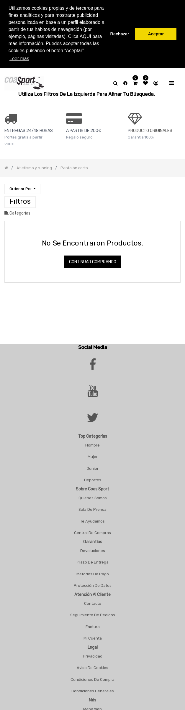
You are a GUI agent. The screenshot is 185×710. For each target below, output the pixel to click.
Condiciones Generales (92, 689)
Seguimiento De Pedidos (92, 613)
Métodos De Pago (92, 572)
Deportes (92, 478)
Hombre (92, 443)
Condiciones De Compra (92, 677)
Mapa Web (92, 707)
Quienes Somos (92, 496)
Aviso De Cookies (92, 665)
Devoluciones (92, 548)
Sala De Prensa (92, 507)
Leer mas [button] (19, 58)
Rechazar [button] (119, 34)
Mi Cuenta (93, 636)
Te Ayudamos (92, 519)
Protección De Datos (93, 583)
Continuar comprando (92, 259)
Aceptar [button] (156, 34)
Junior (93, 466)
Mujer (93, 454)
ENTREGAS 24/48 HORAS (28, 128)
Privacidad (92, 654)
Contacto (92, 601)
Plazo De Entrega (93, 560)
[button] (22, 187)
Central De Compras (92, 530)
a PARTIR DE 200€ (83, 128)
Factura (93, 624)
